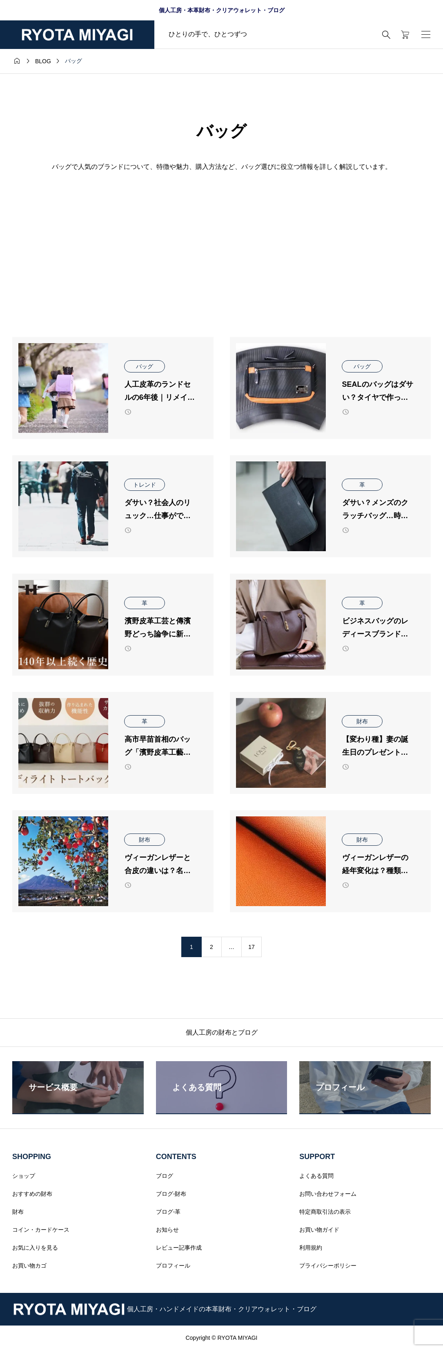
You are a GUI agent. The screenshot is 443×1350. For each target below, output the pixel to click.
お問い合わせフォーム (327, 1193)
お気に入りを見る (35, 1247)
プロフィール (173, 1265)
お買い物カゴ (29, 1265)
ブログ (164, 1176)
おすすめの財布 (32, 1193)
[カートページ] (402, 35)
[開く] (426, 34)
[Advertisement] (221, 231)
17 (251, 947)
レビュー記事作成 (179, 1247)
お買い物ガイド (319, 1229)
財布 (18, 1211)
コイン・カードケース (40, 1229)
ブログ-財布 (171, 1193)
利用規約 (310, 1247)
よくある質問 (316, 1176)
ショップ (23, 1176)
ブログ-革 (168, 1211)
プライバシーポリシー (327, 1265)
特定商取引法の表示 (325, 1211)
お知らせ (167, 1229)
